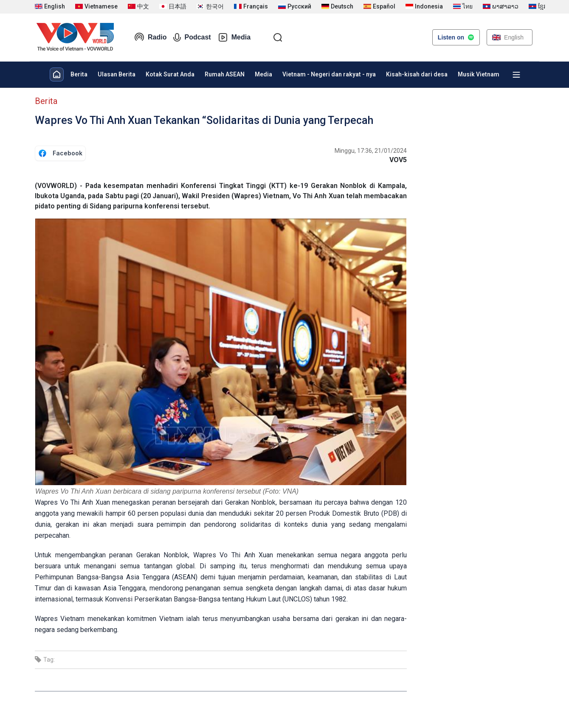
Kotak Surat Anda (170, 74)
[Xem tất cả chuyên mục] (516, 75)
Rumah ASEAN (225, 74)
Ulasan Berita (116, 74)
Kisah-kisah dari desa (417, 74)
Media (234, 37)
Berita (78, 74)
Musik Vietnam (478, 74)
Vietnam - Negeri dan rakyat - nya (329, 74)
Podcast (192, 37)
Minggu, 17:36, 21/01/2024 (371, 150)
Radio (150, 37)
